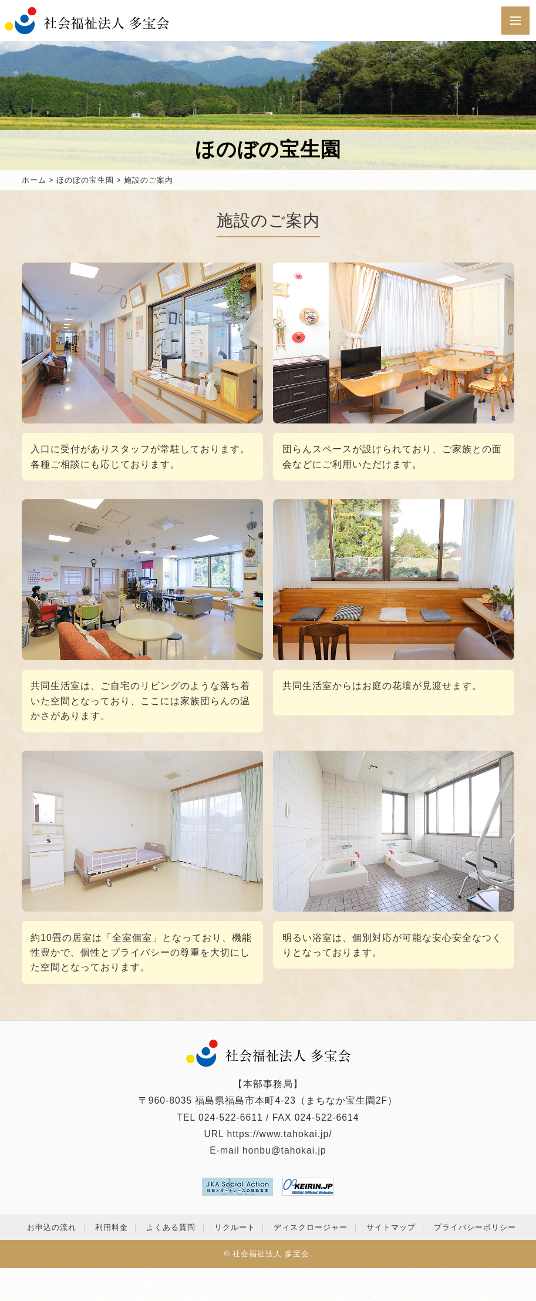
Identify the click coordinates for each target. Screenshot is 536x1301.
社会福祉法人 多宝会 (270, 1254)
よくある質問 (170, 1227)
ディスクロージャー (311, 1227)
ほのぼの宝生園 (85, 180)
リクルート (234, 1227)
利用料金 (111, 1227)
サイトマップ (391, 1227)
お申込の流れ (51, 1227)
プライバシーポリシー (475, 1227)
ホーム (34, 180)
